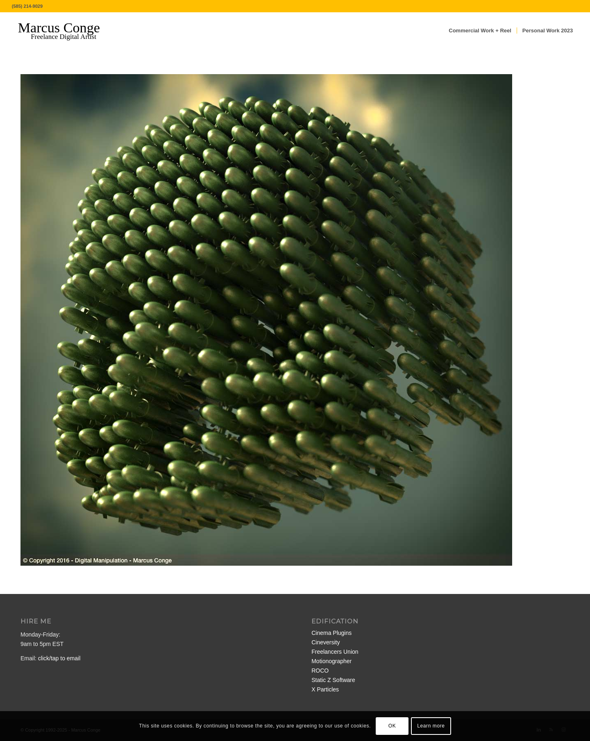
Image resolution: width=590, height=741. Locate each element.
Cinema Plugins (331, 633)
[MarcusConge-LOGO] (65, 30)
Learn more (431, 726)
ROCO (320, 670)
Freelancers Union (334, 651)
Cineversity (325, 642)
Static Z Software (333, 680)
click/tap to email (59, 658)
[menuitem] (480, 30)
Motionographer (331, 661)
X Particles (325, 689)
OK (392, 726)
